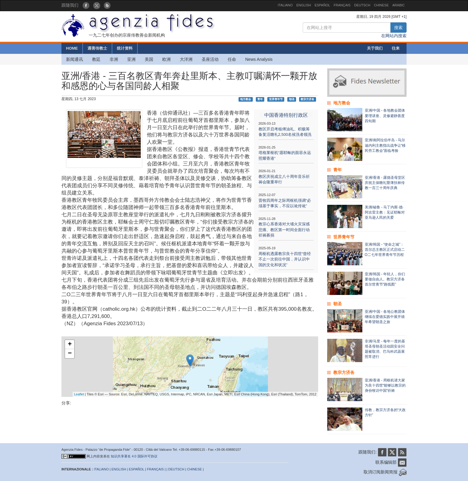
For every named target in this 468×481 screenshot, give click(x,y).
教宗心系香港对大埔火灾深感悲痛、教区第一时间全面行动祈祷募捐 (284, 229)
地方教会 (245, 99)
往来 (396, 48)
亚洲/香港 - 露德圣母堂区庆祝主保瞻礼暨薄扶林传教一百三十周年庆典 (385, 182)
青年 (260, 99)
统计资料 (125, 48)
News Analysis (258, 59)
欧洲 (166, 59)
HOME (72, 48)
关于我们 (375, 48)
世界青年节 (276, 99)
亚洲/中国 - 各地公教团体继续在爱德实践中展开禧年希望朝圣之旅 (385, 316)
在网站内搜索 (394, 35)
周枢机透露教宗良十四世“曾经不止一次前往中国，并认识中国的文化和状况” (285, 259)
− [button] (70, 353)
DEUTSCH (362, 5)
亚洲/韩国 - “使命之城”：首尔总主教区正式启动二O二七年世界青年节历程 (385, 249)
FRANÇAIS (342, 5)
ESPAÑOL (322, 5)
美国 (149, 59)
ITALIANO (285, 5)
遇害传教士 (97, 48)
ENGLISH (303, 5)
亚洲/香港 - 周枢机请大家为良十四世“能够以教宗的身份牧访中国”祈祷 (385, 385)
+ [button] (70, 344)
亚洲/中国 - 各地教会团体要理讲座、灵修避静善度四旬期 (385, 115)
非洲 (114, 59)
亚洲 (131, 59)
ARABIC (398, 5)
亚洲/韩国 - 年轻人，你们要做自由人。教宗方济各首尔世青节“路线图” (385, 279)
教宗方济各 (307, 99)
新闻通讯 (74, 59)
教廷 (96, 59)
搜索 (398, 27)
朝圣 (292, 99)
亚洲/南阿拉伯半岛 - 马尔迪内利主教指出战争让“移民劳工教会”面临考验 (385, 145)
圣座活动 (210, 59)
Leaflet (79, 394)
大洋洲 (186, 59)
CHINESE (381, 5)
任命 (232, 59)
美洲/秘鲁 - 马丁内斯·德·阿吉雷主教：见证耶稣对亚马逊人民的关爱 (385, 212)
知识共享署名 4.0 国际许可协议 (134, 456)
